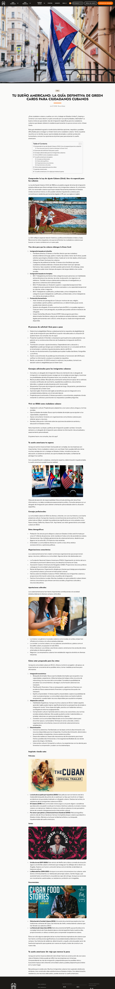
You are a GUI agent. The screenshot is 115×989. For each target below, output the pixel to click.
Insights (57, 3)
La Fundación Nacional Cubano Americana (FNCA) (47, 560)
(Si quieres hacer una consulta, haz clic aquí (61, 377)
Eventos (50, 3)
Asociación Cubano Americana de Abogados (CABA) (47, 565)
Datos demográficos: (43, 161)
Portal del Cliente (91, 3)
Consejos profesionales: (43, 159)
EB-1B (64, 987)
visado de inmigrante (74, 318)
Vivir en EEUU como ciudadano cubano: (46, 155)
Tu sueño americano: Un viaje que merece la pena (49, 171)
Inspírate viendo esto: (40, 169)
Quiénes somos (41, 3)
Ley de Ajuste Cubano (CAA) (39, 185)
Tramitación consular (37, 345)
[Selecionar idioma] (70, 3)
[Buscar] (78, 3)
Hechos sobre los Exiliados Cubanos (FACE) (44, 574)
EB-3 (34, 291)
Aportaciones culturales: (44, 165)
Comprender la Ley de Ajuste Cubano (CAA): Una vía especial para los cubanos (57, 146)
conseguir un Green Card (48, 132)
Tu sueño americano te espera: (43, 157)
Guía (65, 3)
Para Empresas (14, 3)
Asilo (34, 300)
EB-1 (34, 276)
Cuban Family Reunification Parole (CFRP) (47, 314)
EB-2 (34, 285)
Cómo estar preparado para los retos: (45, 167)
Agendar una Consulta (105, 3)
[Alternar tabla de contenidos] (79, 143)
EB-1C (78, 987)
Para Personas (27, 3)
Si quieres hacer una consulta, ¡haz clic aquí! (43, 436)
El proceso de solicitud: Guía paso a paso (46, 150)
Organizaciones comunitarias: (45, 163)
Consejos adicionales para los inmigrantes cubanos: (49, 152)
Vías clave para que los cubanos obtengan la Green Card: (52, 148)
